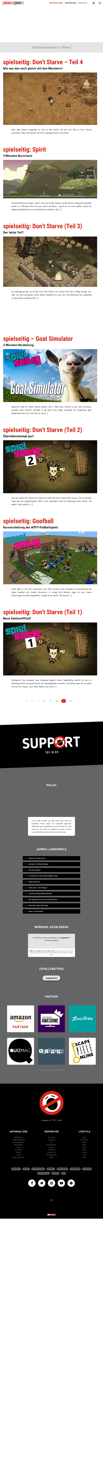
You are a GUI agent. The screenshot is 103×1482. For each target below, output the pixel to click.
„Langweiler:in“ (65, 938)
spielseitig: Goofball (28, 521)
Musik (84, 1142)
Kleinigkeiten (18, 1145)
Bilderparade (18, 1137)
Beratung (87, 1169)
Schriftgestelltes (51, 1155)
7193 (54, 1120)
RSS (63, 1173)
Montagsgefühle (18, 1142)
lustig (19, 1155)
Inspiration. (70, 3)
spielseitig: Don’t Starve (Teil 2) (42, 430)
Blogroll (16, 1169)
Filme (19, 1147)
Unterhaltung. (56, 3)
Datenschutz (43, 1173)
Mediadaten (62, 1169)
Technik (84, 1152)
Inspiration (51, 1132)
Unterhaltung (19, 1132)
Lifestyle (84, 1132)
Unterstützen (38, 1169)
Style (84, 1150)
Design (51, 1147)
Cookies (55, 1173)
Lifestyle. (83, 3)
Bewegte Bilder (51, 1145)
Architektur (51, 1140)
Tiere (84, 1155)
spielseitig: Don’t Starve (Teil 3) (42, 226)
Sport (84, 1147)
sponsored (75, 1169)
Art (51, 1142)
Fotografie (51, 1150)
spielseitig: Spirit (24, 149)
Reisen (84, 1145)
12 (70, 701)
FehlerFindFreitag (19, 1140)
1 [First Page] (26, 701)
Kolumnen (84, 1140)
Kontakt (51, 1169)
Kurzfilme (18, 1150)
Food (84, 1137)
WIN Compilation (18, 1157)
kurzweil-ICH (51, 1152)
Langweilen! (51, 978)
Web (84, 1157)
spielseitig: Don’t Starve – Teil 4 (43, 62)
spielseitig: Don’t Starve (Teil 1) (42, 612)
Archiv (26, 1169)
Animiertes (51, 1137)
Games (18, 1152)
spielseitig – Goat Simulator (38, 338)
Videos (51, 1157)
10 (57, 701)
